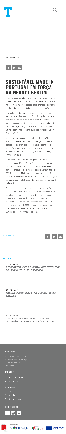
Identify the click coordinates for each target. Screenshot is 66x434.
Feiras (8, 391)
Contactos (10, 386)
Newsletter (10, 395)
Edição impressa (13, 399)
